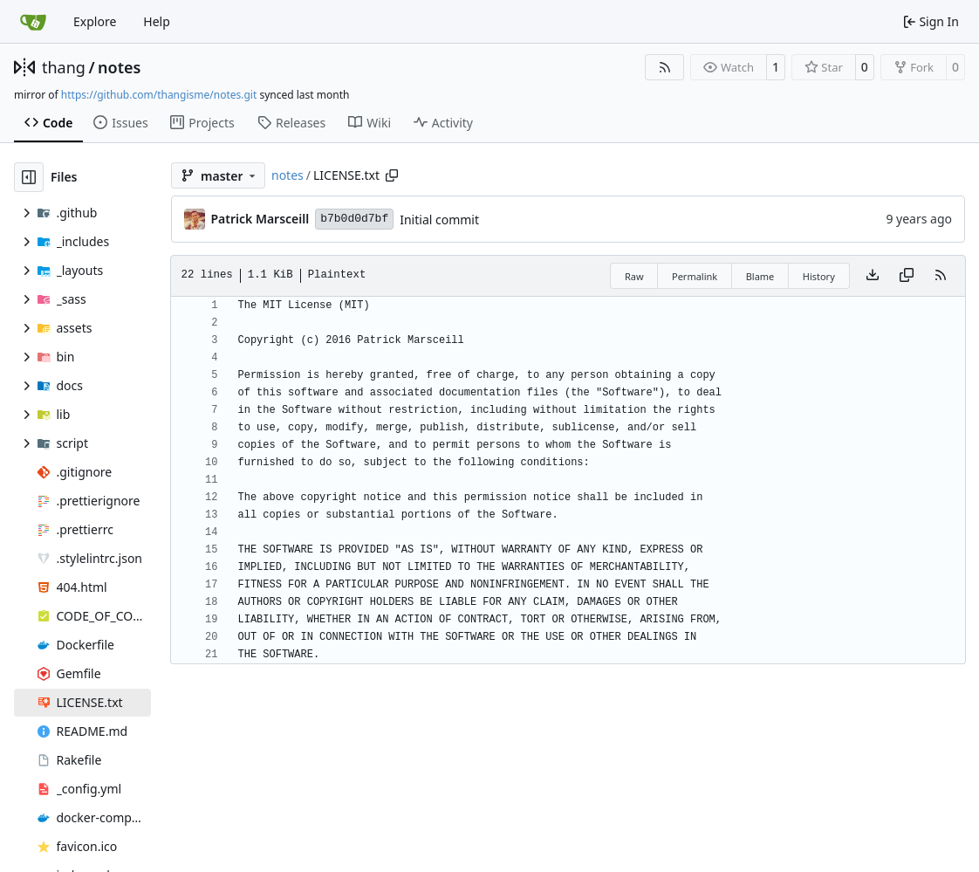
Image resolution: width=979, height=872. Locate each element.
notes (119, 67)
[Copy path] (392, 175)
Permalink (694, 276)
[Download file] (873, 276)
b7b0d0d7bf (354, 218)
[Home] (33, 22)
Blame (760, 276)
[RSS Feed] (665, 67)
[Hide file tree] (29, 177)
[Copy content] (907, 276)
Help (156, 21)
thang (64, 67)
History (819, 276)
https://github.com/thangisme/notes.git (159, 94)
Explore (94, 21)
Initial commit (439, 219)
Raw (634, 276)
